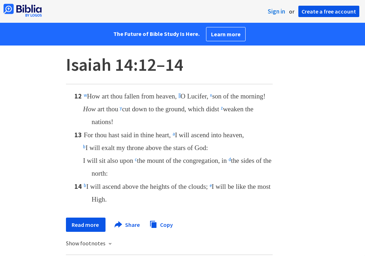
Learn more (226, 34)
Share (127, 224)
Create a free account (329, 11)
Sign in (276, 11)
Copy (161, 224)
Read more (86, 224)
